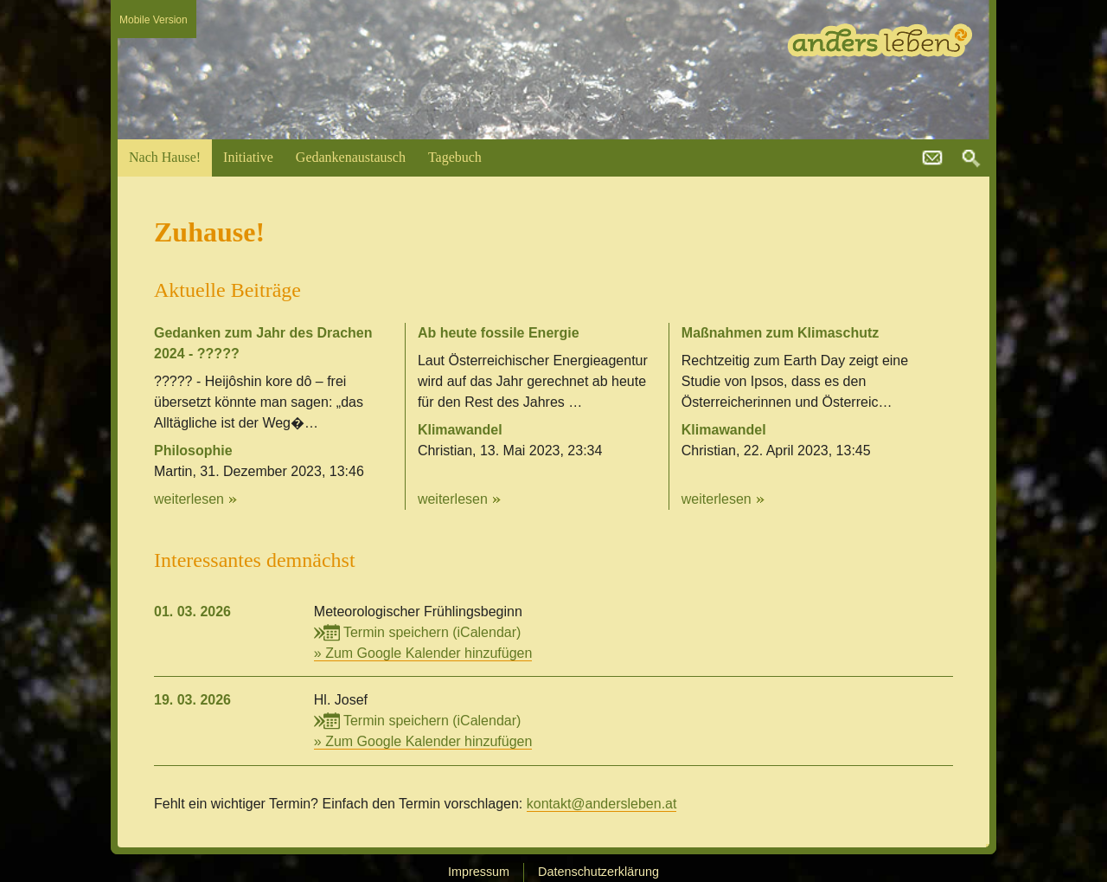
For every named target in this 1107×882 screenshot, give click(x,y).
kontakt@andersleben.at (932, 158)
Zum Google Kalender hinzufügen (428, 653)
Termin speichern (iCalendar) (418, 632)
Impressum (478, 872)
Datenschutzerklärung (598, 872)
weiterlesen (189, 499)
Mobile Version (153, 20)
